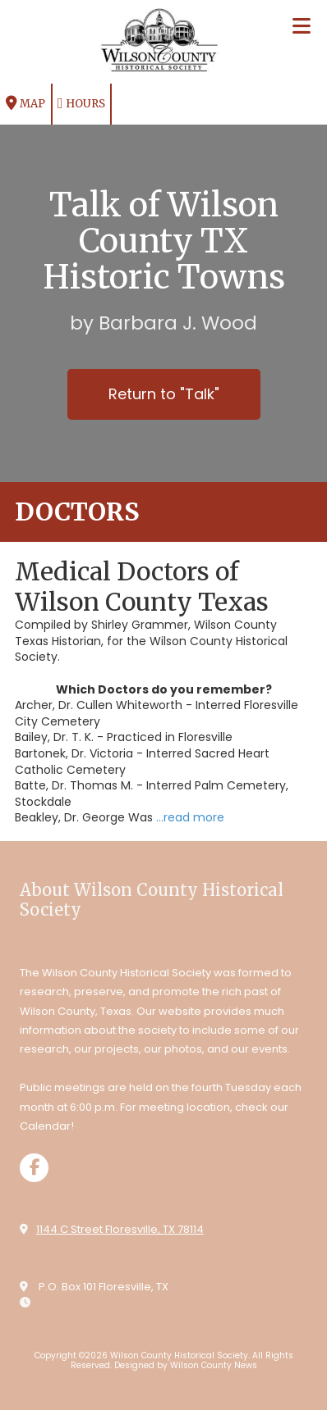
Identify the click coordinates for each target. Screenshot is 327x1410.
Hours (81, 103)
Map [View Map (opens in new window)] (25, 103)
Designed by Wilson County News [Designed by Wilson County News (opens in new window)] (185, 1365)
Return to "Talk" (163, 394)
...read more (190, 817)
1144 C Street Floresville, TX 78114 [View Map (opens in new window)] (120, 1229)
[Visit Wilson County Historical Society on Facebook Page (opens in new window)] (34, 1167)
